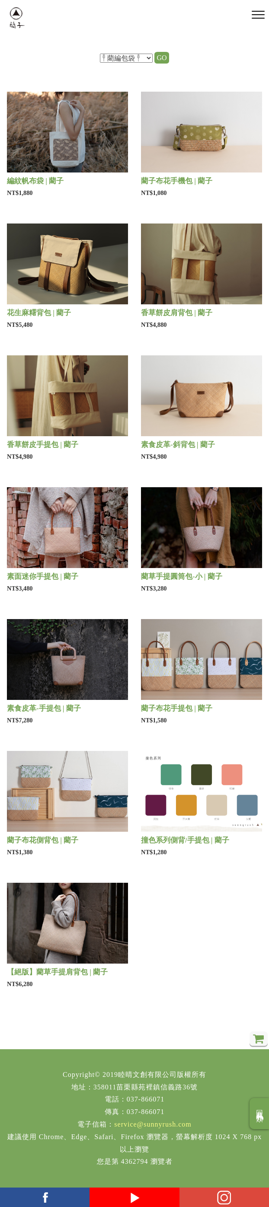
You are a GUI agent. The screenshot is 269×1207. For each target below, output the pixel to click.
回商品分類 (259, 1114)
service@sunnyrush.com (152, 1124)
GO (162, 57)
